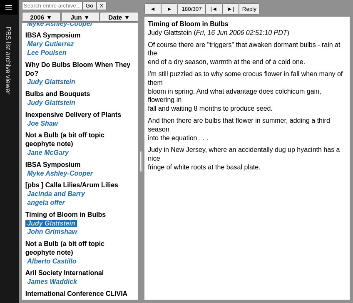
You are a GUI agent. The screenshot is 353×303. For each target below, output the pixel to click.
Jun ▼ (80, 17)
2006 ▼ (41, 17)
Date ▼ (119, 17)
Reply (249, 9)
